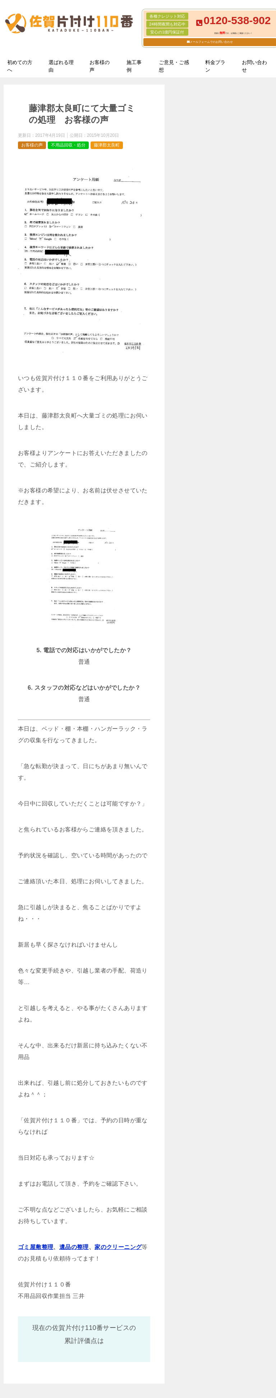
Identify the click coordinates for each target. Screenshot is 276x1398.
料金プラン (215, 66)
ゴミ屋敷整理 (35, 1247)
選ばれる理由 (61, 66)
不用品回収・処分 (68, 145)
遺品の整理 (74, 1247)
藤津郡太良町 (107, 145)
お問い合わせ (254, 66)
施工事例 (134, 66)
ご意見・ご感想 (174, 66)
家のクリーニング (118, 1247)
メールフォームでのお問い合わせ (211, 42)
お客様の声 (99, 66)
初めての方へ (19, 66)
